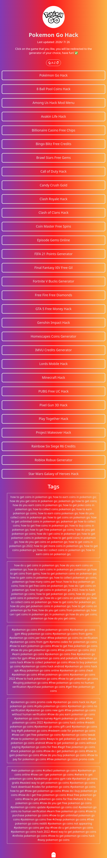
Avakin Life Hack (53, 116)
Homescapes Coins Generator (53, 336)
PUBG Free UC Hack (53, 391)
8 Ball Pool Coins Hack (53, 89)
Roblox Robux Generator (53, 460)
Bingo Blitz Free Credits (53, 143)
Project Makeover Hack (53, 432)
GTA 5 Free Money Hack (53, 308)
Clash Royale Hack (53, 199)
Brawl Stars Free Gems (53, 157)
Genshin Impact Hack (53, 322)
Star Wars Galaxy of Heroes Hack (53, 473)
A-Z (53, 63)
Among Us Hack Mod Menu (54, 102)
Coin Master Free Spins (53, 226)
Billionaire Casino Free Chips (53, 130)
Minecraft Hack (53, 377)
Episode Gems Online (53, 240)
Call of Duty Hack (53, 171)
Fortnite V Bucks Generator (53, 281)
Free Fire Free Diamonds (53, 295)
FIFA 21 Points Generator (53, 254)
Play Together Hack (53, 418)
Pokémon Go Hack (53, 75)
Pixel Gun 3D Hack (53, 405)
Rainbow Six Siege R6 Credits (53, 446)
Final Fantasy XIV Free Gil (53, 267)
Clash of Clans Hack (53, 212)
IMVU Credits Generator (53, 350)
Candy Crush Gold (53, 185)
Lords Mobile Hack (53, 363)
